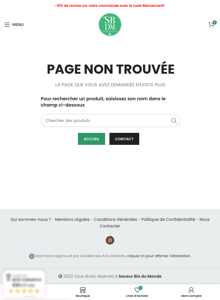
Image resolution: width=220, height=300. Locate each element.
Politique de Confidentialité (168, 219)
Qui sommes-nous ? (30, 219)
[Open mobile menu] (13, 24)
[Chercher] (111, 120)
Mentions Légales (72, 219)
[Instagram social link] (110, 240)
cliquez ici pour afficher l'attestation (158, 255)
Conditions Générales (115, 219)
